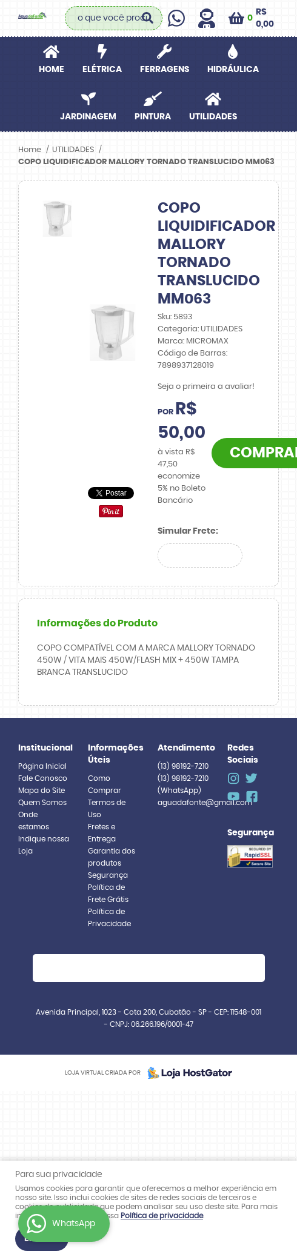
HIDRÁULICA (233, 69)
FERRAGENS (164, 69)
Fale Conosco (42, 778)
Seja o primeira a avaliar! (206, 387)
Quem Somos (42, 802)
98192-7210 (183, 766)
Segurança (108, 875)
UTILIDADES (213, 117)
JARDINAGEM (88, 117)
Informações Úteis (113, 754)
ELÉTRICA (102, 69)
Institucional (44, 748)
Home (51, 69)
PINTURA (153, 117)
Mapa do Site (41, 790)
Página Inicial (42, 766)
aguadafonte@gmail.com (205, 802)
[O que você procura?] (147, 18)
